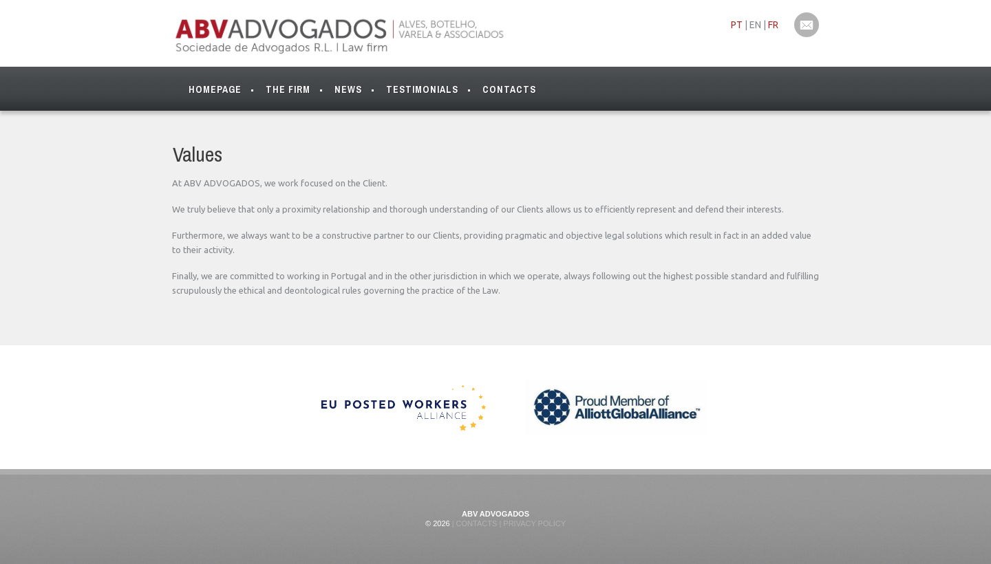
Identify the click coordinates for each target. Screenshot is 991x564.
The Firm (288, 92)
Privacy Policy (533, 523)
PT (737, 24)
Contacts (509, 89)
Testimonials (422, 89)
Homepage (215, 89)
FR (773, 24)
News (348, 89)
